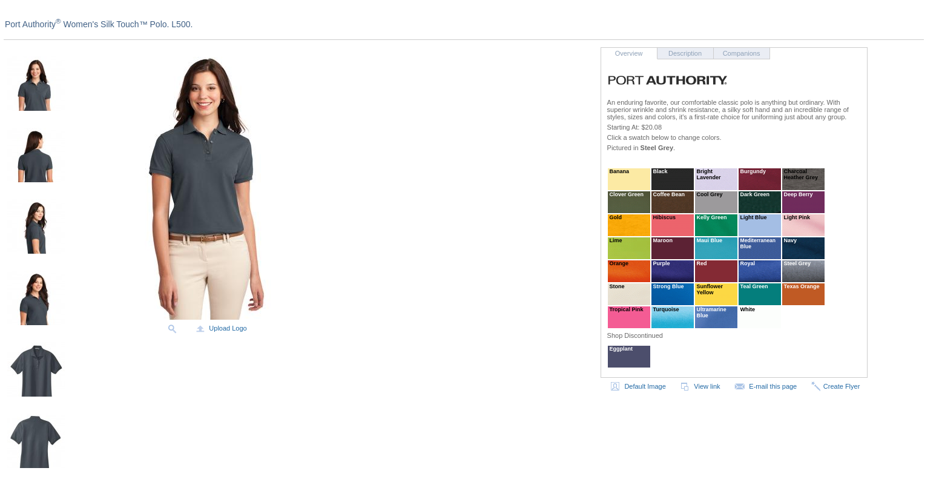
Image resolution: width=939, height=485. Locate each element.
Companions (741, 53)
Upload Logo (220, 328)
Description (685, 53)
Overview (629, 53)
